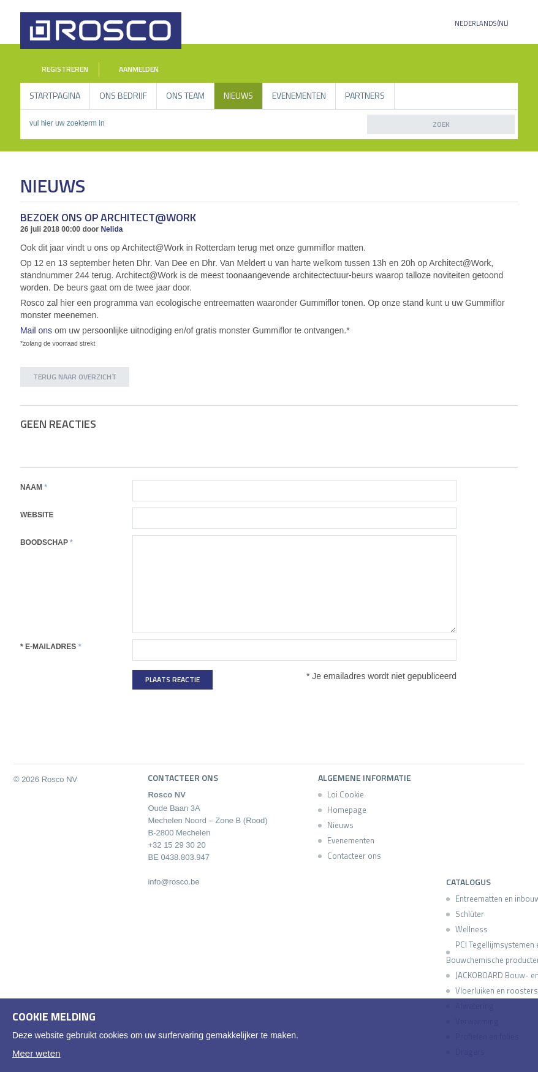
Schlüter (469, 914)
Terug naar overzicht (74, 376)
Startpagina (54, 95)
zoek (441, 124)
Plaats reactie (172, 679)
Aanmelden (133, 69)
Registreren (58, 69)
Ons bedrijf (123, 95)
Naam (33, 487)
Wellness (471, 929)
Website (37, 515)
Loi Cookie (345, 794)
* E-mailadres (50, 646)
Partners (365, 95)
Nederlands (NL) (481, 23)
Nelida (111, 229)
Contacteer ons (354, 856)
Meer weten (36, 1053)
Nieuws (238, 95)
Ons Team (185, 95)
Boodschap (46, 542)
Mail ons (36, 330)
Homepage (346, 810)
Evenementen (299, 95)
